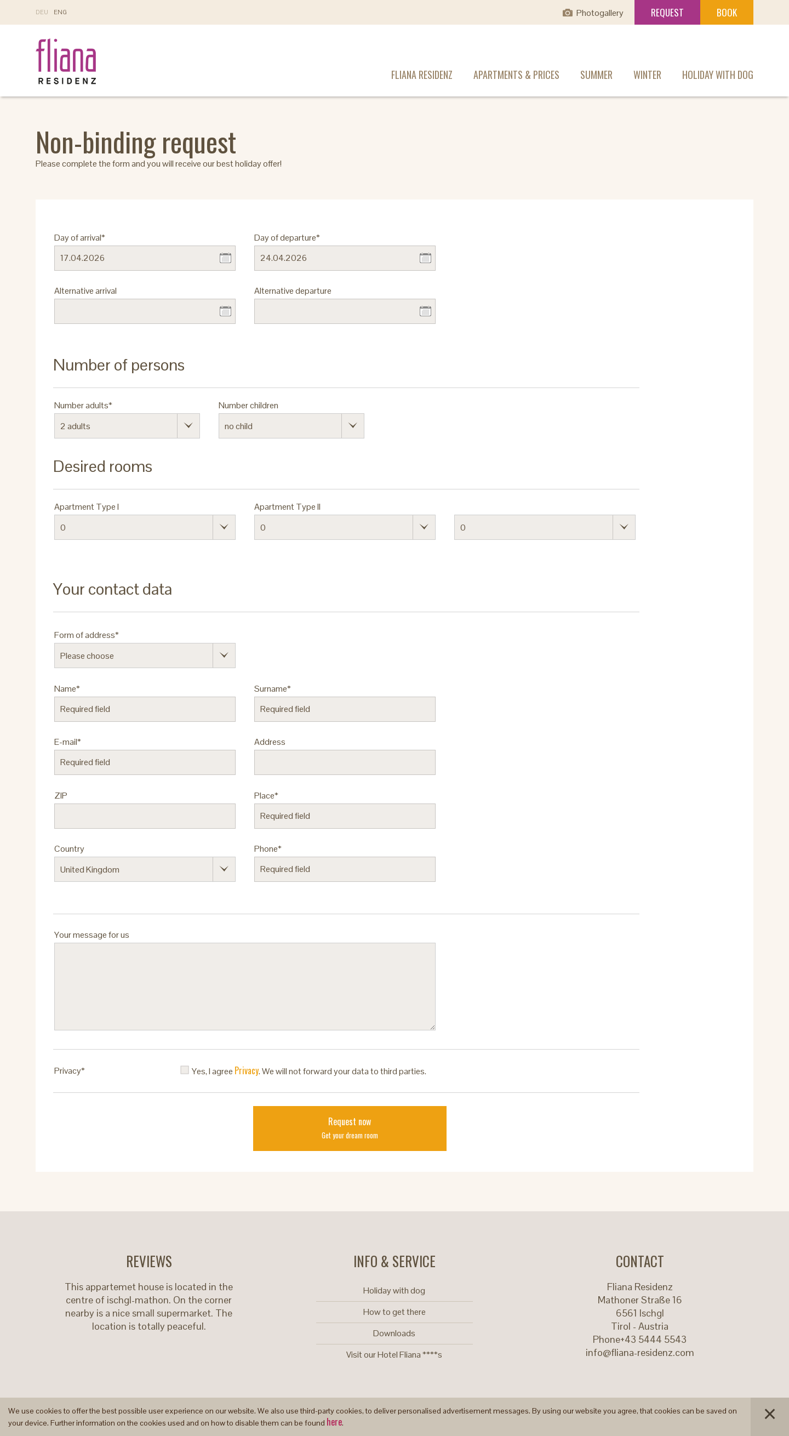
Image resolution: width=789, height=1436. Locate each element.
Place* (266, 795)
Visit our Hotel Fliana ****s (394, 1354)
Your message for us (91, 935)
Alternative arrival (85, 291)
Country (69, 848)
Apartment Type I (86, 506)
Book (727, 12)
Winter (647, 74)
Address (269, 742)
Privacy (247, 1070)
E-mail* (67, 742)
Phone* (268, 848)
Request (667, 12)
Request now (350, 1128)
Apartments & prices (516, 74)
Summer (596, 74)
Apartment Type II (287, 506)
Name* (67, 688)
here (334, 1421)
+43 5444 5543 (653, 1339)
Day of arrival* (79, 237)
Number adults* (83, 405)
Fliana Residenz (422, 74)
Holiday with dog (717, 74)
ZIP (60, 795)
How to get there (394, 1312)
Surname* (272, 688)
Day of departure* (287, 237)
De (42, 12)
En (60, 12)
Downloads (394, 1333)
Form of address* (86, 635)
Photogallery (600, 13)
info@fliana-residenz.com (640, 1352)
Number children (248, 405)
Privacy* (69, 1070)
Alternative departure (292, 291)
